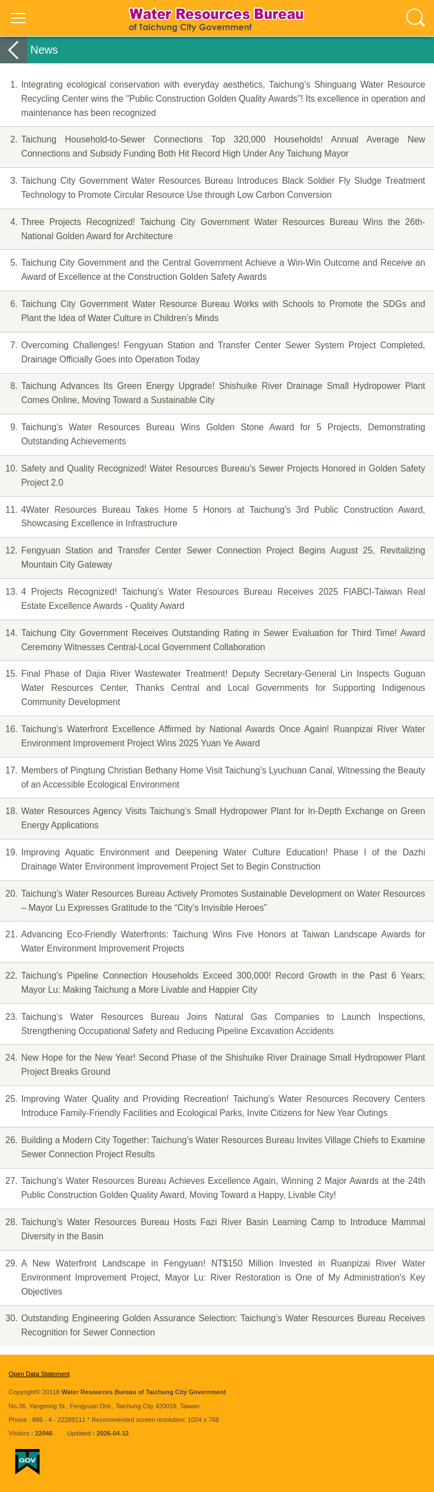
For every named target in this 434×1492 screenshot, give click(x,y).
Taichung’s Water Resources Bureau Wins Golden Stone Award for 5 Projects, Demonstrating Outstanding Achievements (212, 433)
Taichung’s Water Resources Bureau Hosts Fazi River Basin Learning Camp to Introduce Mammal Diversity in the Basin (212, 1228)
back (13, 50)
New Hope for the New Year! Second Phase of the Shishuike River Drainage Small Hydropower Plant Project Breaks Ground (212, 1063)
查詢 (416, 18)
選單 (18, 18)
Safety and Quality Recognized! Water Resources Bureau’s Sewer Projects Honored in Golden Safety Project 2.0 (212, 474)
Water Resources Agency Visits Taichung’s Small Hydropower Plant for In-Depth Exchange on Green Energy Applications (212, 817)
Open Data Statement (39, 1373)
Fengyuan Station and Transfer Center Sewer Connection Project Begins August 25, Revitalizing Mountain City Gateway (212, 556)
